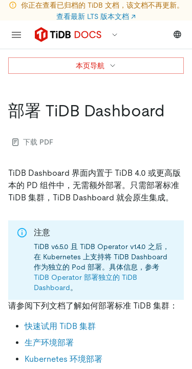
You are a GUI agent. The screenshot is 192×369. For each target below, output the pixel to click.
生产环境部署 (49, 342)
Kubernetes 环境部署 (63, 359)
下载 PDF (32, 142)
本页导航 (96, 65)
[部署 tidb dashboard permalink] (173, 110)
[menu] (16, 35)
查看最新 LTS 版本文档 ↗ (96, 16)
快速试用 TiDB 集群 (60, 326)
